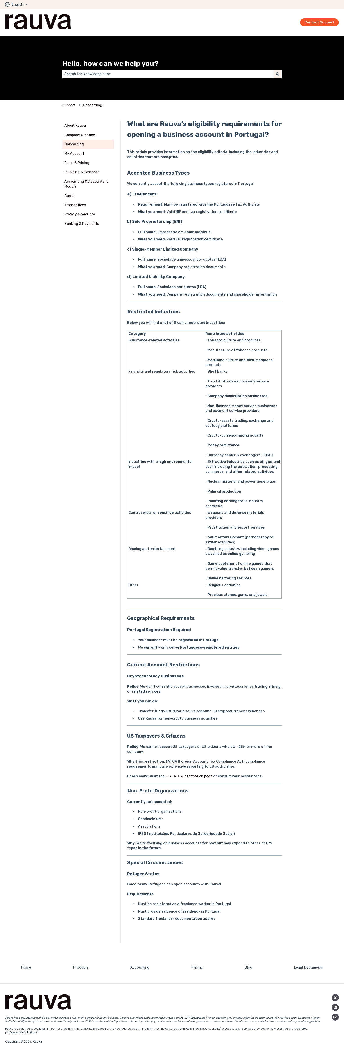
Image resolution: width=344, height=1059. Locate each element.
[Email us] (335, 1017)
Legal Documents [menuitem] (308, 967)
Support (68, 105)
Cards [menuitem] (69, 196)
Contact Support (319, 22)
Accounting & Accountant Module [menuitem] (86, 183)
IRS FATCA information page (189, 776)
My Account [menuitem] (74, 154)
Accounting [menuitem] (139, 967)
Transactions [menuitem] (75, 205)
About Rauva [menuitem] (75, 125)
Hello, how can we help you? (110, 63)
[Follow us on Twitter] (335, 997)
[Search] (277, 74)
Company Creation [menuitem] (79, 135)
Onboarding (92, 105)
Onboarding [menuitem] (74, 144)
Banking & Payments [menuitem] (81, 224)
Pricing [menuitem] (197, 967)
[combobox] (167, 74)
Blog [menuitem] (248, 967)
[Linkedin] (335, 1007)
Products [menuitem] (80, 967)
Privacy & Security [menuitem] (79, 214)
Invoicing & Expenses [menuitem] (81, 172)
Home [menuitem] (26, 967)
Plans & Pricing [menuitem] (76, 163)
